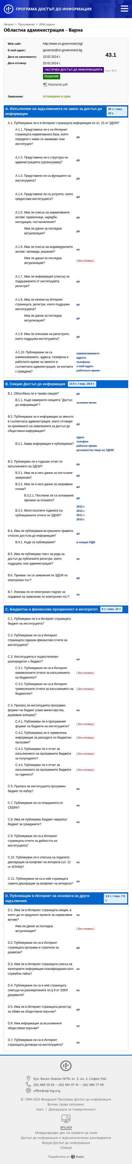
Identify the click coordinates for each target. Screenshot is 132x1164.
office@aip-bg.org (46, 1090)
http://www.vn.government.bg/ (63, 43)
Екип (40, 1109)
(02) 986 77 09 (93, 1084)
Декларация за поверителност (72, 1109)
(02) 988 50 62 (43, 1084)
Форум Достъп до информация (66, 1142)
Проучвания (26, 24)
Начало (9, 24)
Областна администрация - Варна (43, 30)
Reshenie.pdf (58, 84)
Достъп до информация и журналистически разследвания (66, 1137)
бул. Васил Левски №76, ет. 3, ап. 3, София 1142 (69, 1078)
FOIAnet (66, 1147)
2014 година (47, 24)
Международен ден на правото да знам (66, 1132)
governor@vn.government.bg (62, 50)
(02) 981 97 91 (68, 1084)
